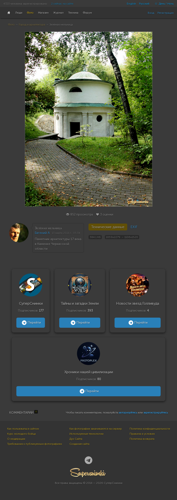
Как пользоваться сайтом (23, 428)
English (131, 3)
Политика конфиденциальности (150, 428)
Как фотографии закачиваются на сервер (95, 428)
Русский (144, 3)
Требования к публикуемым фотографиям (34, 443)
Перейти (31, 322)
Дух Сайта (75, 438)
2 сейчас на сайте (62, 3)
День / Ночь (163, 3)
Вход (151, 12)
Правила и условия (142, 433)
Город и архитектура (32, 24)
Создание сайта (79, 443)
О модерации (16, 438)
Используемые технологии (86, 433)
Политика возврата (142, 438)
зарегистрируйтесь (155, 412)
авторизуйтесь (128, 412)
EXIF (133, 227)
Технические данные (107, 227)
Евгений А (42, 233)
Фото (11, 24)
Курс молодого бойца (21, 433)
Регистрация (165, 12)
